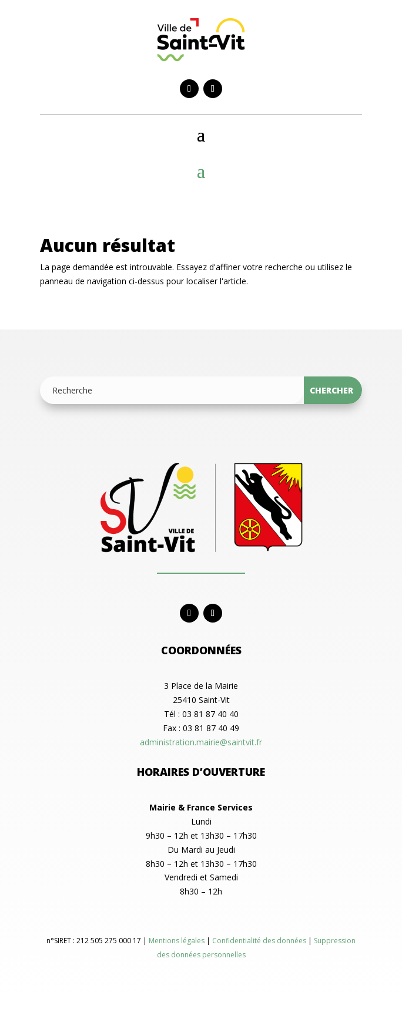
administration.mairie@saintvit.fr (201, 742)
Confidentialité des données (260, 941)
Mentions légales (177, 941)
